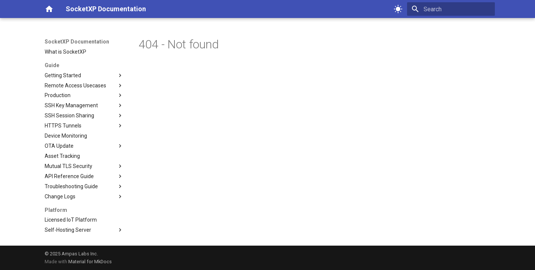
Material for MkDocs (90, 261)
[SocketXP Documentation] (49, 9)
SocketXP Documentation (77, 42)
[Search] (451, 9)
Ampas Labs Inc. (80, 253)
